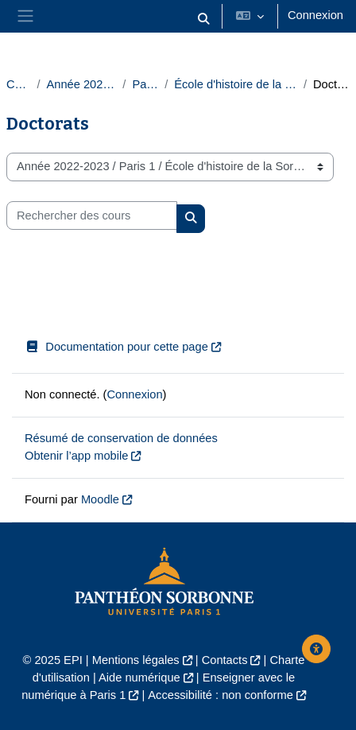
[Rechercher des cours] (91, 215)
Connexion (315, 15)
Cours (18, 84)
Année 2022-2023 (81, 84)
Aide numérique (139, 677)
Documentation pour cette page (116, 346)
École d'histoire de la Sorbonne (235, 84)
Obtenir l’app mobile (76, 455)
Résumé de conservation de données (121, 438)
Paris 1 (145, 84)
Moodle (100, 499)
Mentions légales (136, 660)
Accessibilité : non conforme (220, 695)
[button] (203, 19)
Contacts (225, 660)
